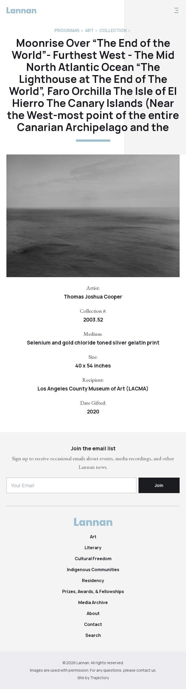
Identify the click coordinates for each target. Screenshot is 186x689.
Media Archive (93, 602)
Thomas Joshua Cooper (93, 296)
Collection (113, 30)
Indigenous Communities (93, 569)
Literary (93, 548)
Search (93, 635)
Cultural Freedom (93, 559)
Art (93, 537)
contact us (146, 670)
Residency (93, 580)
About (93, 613)
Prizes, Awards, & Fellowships (93, 591)
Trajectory (99, 677)
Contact (93, 624)
